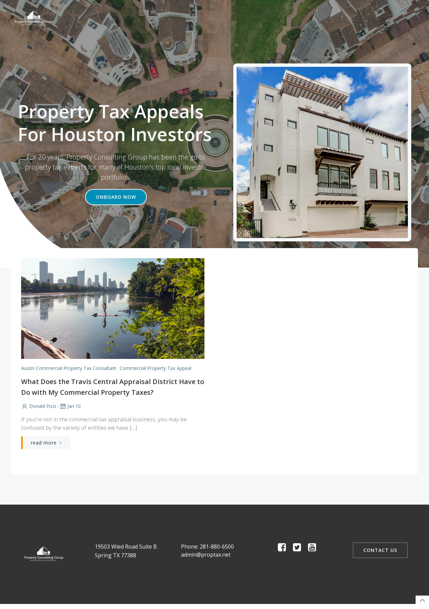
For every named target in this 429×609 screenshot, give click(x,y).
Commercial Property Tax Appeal (155, 368)
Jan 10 (69, 406)
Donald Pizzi (38, 406)
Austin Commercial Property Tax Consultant (68, 368)
